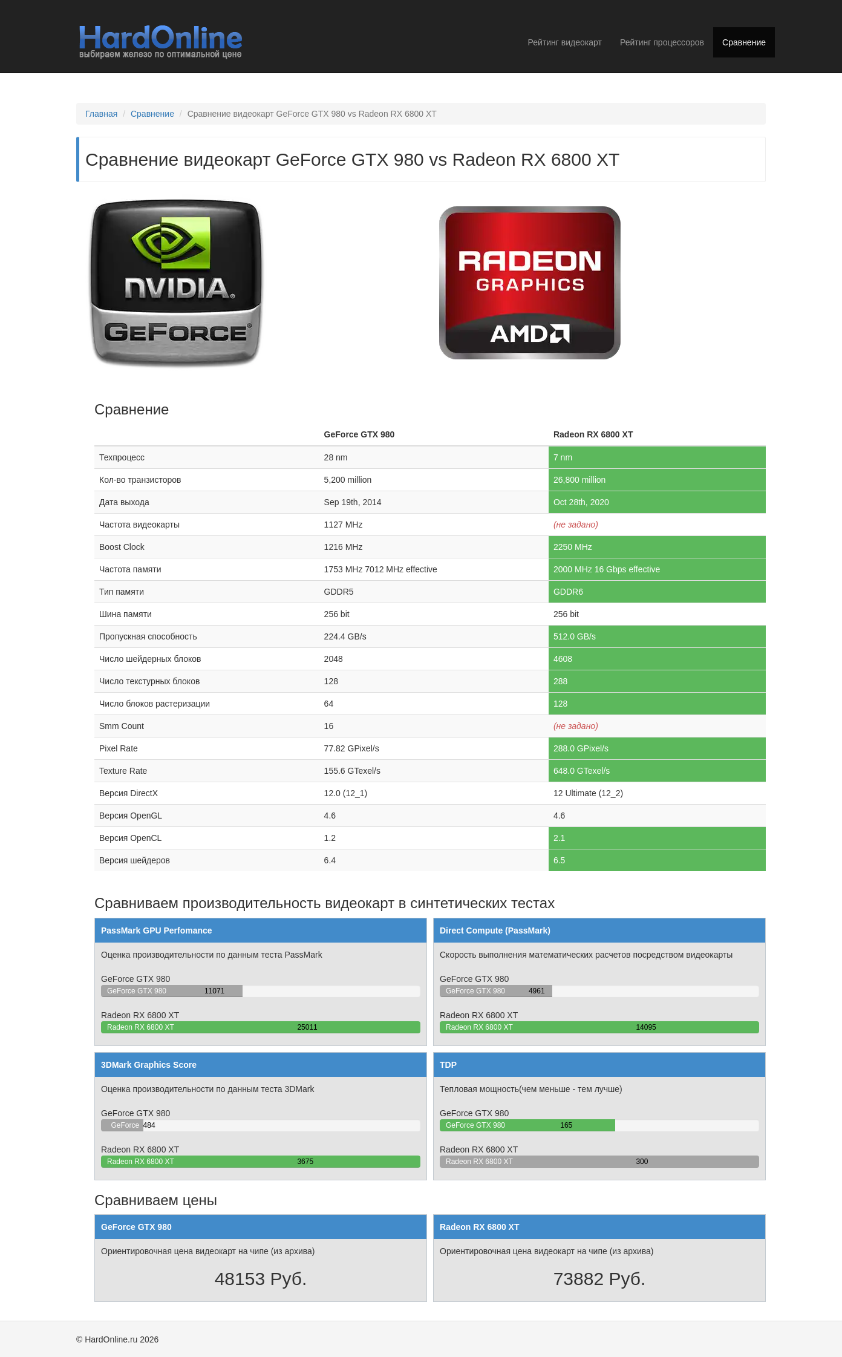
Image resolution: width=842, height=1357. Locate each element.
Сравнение (744, 42)
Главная (101, 114)
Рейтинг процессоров (662, 42)
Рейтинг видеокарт (565, 42)
